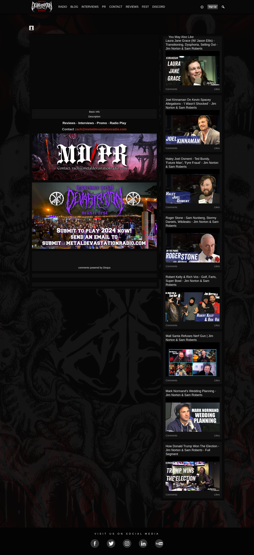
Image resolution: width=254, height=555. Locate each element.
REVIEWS (132, 6)
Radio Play (118, 123)
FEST (145, 6)
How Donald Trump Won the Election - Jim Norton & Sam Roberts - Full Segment (192, 450)
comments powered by (94, 267)
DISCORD (158, 6)
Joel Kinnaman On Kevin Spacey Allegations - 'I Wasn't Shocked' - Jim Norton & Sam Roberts (191, 103)
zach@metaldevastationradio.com (101, 129)
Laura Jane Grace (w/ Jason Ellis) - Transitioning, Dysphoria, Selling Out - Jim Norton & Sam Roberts (191, 44)
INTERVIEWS (90, 6)
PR (104, 6)
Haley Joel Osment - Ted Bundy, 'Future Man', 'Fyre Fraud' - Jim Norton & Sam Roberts (192, 162)
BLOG (74, 6)
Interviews (86, 123)
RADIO (62, 6)
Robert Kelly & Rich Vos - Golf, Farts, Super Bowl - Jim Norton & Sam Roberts (191, 281)
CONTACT (115, 6)
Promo (102, 123)
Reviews (69, 123)
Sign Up (212, 7)
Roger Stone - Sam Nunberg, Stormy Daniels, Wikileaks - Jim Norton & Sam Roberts (192, 221)
